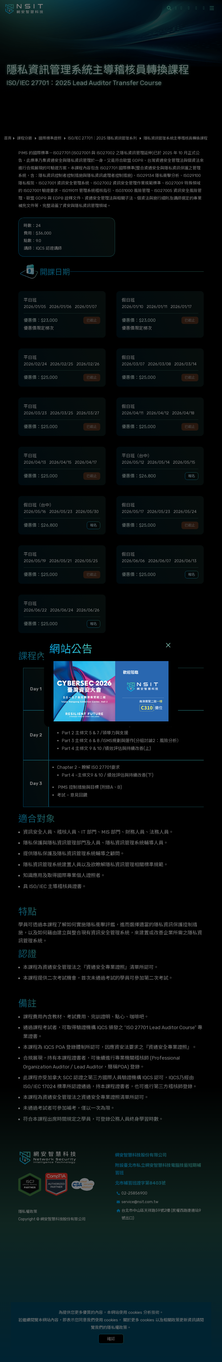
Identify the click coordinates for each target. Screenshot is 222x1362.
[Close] (168, 645)
